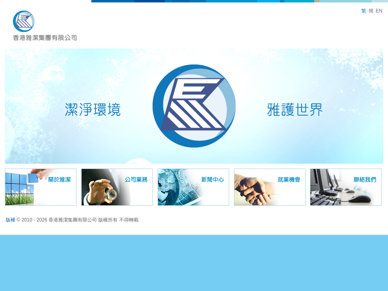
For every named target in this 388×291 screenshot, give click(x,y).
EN (378, 11)
